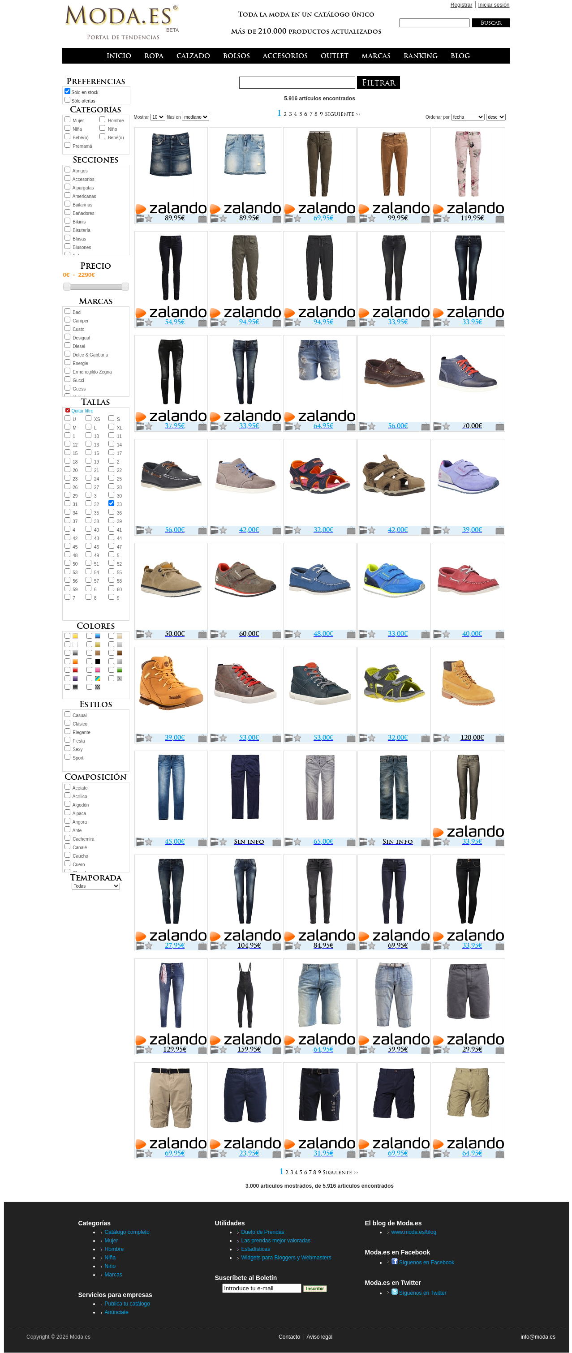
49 (96, 555)
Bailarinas (82, 204)
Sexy (77, 749)
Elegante (81, 732)
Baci (77, 312)
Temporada (95, 877)
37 (75, 521)
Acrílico (80, 796)
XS (97, 419)
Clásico (80, 724)
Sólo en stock (85, 92)
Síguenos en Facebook (423, 1262)
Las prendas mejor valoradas (276, 1240)
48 (75, 555)
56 (75, 581)
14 (119, 444)
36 (119, 513)
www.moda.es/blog (414, 1232)
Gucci (78, 380)
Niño (112, 129)
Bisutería (81, 230)
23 (75, 479)
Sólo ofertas (83, 101)
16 (96, 453)
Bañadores (83, 213)
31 (75, 504)
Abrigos (80, 170)
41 (119, 530)
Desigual (81, 337)
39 (119, 521)
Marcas (113, 1274)
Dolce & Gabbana (90, 354)
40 (96, 530)
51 (96, 564)
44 (119, 538)
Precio (95, 266)
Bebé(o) (81, 137)
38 (96, 521)
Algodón (81, 805)
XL (119, 427)
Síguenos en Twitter (419, 1293)
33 (119, 504)
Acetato (80, 788)
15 (75, 453)
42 (75, 538)
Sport (78, 758)
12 (75, 444)
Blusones (82, 247)
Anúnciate (117, 1312)
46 (96, 547)
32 (96, 504)
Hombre (116, 120)
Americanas (84, 196)
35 (96, 513)
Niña (77, 129)
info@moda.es (537, 1337)
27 (96, 487)
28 (119, 487)
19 (96, 462)
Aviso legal (319, 1337)
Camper (81, 320)
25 (119, 479)
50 (75, 564)
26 (75, 487)
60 (119, 589)
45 (75, 547)
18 (75, 462)
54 (96, 572)
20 (75, 470)
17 (119, 453)
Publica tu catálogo (127, 1304)
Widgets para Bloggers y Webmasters (286, 1257)
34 (75, 513)
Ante (77, 830)
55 (119, 572)
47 (119, 547)
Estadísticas (256, 1249)
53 (75, 572)
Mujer (78, 120)
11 (119, 436)
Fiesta (79, 741)
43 (96, 538)
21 (96, 470)
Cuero (79, 864)
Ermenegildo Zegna (92, 371)
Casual (79, 715)
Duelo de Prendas (262, 1232)
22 (119, 470)
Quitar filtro (83, 410)
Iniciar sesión (493, 5)
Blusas (79, 238)
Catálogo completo (127, 1232)
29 (75, 496)
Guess (79, 389)
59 (75, 589)
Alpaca (79, 813)
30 (119, 496)
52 (119, 564)
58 (119, 581)
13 (96, 444)
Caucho (80, 856)
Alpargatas (83, 187)
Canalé (80, 847)
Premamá (82, 146)
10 (96, 436)
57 (96, 581)
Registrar (462, 5)
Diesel (79, 346)
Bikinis (79, 221)
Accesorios (84, 179)
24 (96, 479)
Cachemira (83, 839)
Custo (78, 329)
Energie (80, 363)
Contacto (289, 1337)
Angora (80, 822)
